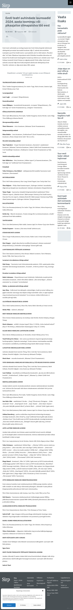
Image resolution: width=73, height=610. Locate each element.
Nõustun (9, 605)
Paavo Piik (63, 187)
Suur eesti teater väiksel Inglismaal (63, 156)
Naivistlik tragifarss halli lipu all (64, 115)
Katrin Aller (63, 59)
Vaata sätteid (37, 605)
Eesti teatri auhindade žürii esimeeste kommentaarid (64, 200)
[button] (43, 591)
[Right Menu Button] (70, 2)
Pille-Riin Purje (64, 144)
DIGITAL (69, 608)
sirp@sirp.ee (18, 585)
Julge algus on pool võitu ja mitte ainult (64, 71)
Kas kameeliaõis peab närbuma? (63, 29)
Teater (7, 13)
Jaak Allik (62, 104)
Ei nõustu (23, 605)
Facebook (17, 587)
